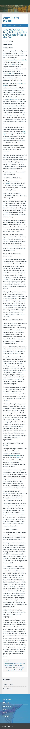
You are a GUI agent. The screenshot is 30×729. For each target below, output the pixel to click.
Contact (6, 716)
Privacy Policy (9, 726)
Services (5, 703)
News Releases (7, 689)
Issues (4, 709)
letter (17, 458)
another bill (9, 73)
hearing (8, 183)
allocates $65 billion (13, 64)
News (9, 25)
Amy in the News (11, 19)
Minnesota (6, 706)
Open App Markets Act (12, 99)
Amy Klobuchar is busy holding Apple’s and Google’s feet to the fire (15, 33)
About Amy (6, 700)
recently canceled (14, 455)
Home (4, 25)
